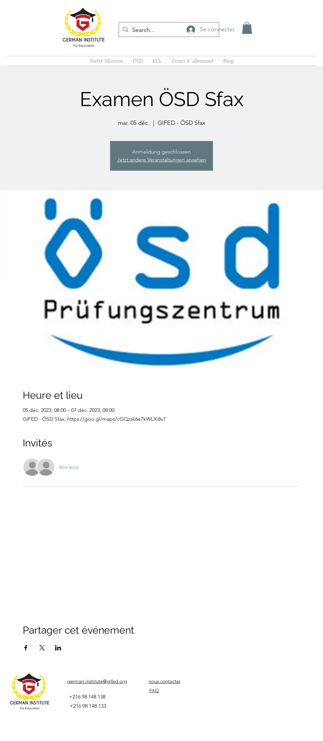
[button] (247, 28)
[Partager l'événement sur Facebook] (26, 647)
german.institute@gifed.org (97, 681)
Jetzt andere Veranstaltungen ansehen (161, 160)
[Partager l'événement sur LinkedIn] (58, 647)
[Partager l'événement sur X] (42, 647)
